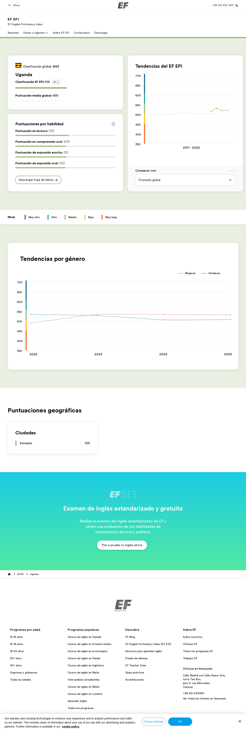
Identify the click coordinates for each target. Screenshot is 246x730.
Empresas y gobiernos (23, 672)
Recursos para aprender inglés (143, 651)
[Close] (240, 721)
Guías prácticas (134, 672)
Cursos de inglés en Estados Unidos (89, 644)
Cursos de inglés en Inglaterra (86, 665)
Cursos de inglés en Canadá (84, 636)
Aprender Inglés (77, 700)
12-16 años (16, 636)
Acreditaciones (134, 679)
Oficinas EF (190, 644)
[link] (25, 21)
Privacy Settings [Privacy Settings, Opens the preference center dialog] (153, 721)
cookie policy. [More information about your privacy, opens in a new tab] (71, 726)
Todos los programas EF (198, 651)
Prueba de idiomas (136, 658)
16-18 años (16, 644)
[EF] (123, 5)
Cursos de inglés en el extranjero (88, 651)
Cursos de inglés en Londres (85, 693)
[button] (15, 5)
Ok (180, 721)
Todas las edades (20, 679)
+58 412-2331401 (193, 693)
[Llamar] (224, 5)
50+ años (16, 665)
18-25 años (17, 651)
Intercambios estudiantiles (84, 679)
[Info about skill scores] (113, 124)
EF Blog (130, 636)
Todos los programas (81, 708)
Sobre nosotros (192, 636)
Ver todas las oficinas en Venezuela (204, 698)
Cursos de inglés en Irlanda (84, 658)
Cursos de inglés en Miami (83, 686)
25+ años (16, 658)
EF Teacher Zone (135, 665)
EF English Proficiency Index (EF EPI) (148, 644)
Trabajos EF (190, 658)
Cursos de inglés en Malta (83, 672)
